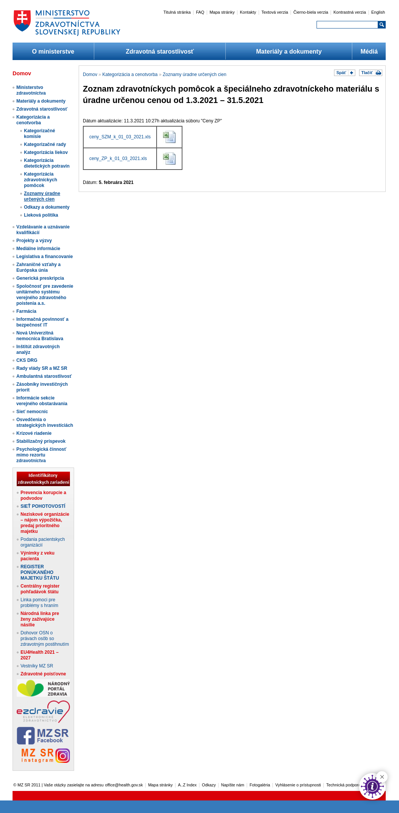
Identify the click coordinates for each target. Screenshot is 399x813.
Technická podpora (343, 785)
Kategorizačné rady (45, 144)
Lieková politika (41, 215)
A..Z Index (187, 785)
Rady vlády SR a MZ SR (41, 368)
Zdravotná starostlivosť (160, 51)
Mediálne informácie (38, 248)
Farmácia (26, 311)
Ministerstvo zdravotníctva (31, 90)
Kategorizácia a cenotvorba (33, 119)
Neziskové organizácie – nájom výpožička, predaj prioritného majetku (45, 523)
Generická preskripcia (40, 278)
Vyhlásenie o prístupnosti (298, 785)
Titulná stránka (177, 12)
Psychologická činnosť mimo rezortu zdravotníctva (41, 455)
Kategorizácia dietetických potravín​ (47, 163)
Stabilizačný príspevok (40, 441)
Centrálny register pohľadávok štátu (40, 588)
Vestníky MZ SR (37, 666)
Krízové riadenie (34, 433)
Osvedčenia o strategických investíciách (44, 422)
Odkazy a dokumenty (47, 207)
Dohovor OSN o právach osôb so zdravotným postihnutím (45, 638)
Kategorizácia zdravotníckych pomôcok (40, 179)
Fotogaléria (260, 785)
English (378, 12)
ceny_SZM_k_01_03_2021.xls (119, 136)
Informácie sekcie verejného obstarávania (41, 400)
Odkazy (209, 785)
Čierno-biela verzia (310, 12)
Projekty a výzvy (34, 240)
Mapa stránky (221, 12)
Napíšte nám (232, 785)
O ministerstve (53, 51)
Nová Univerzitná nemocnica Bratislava (39, 335)
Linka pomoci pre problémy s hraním (39, 602)
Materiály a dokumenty (289, 51)
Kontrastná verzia (350, 12)
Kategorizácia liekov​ (46, 152)
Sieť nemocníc (32, 411)
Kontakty (248, 12)
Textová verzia (274, 12)
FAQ (200, 12)
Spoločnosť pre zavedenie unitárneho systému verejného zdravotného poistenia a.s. (44, 295)
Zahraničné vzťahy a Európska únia (38, 267)
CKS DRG (26, 360)
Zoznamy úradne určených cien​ (42, 196)
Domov (90, 74)
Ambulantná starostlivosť (44, 376)
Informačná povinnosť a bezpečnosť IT (42, 322)
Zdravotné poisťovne (43, 674)
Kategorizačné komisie (39, 133)
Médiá (369, 51)
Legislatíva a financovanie (44, 256)
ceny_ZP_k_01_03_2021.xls (118, 158)
